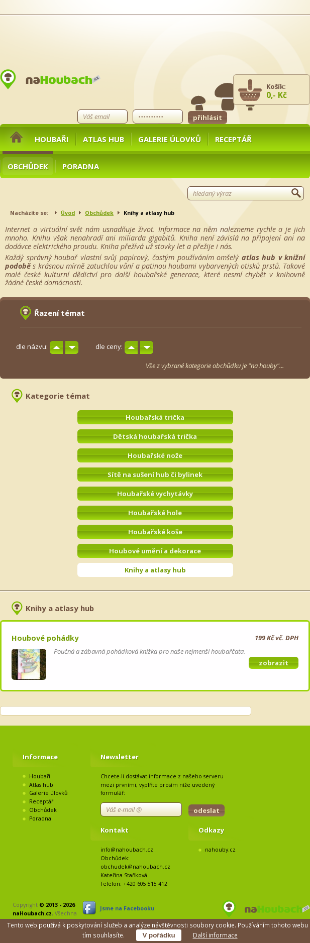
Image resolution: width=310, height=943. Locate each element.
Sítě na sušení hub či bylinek (155, 474)
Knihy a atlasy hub (155, 569)
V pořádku (158, 935)
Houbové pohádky (45, 638)
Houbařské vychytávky (155, 493)
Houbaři (52, 139)
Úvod (68, 212)
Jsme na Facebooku (127, 908)
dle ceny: (109, 346)
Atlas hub (103, 139)
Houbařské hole (155, 512)
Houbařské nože (155, 455)
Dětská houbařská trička (155, 436)
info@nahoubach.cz (126, 849)
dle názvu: (32, 346)
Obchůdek (28, 166)
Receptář (233, 139)
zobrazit (273, 662)
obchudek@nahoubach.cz (135, 866)
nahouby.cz (220, 849)
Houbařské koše (155, 531)
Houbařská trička (155, 417)
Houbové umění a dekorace (155, 550)
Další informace (215, 935)
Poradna (80, 166)
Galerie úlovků (169, 139)
